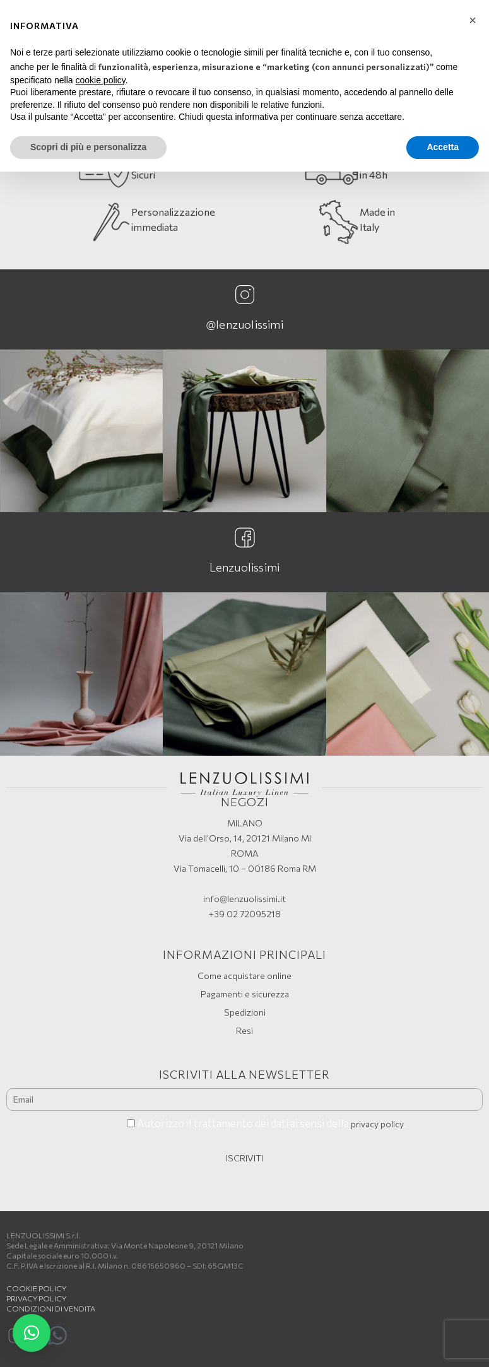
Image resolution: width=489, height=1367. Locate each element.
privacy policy (377, 1123)
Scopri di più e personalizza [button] (88, 147)
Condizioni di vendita (50, 1308)
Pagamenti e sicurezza (245, 994)
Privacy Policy (36, 1298)
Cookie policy (36, 1288)
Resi (244, 1030)
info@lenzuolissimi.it (244, 898)
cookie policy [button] (101, 80)
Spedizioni (245, 1012)
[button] (31, 1333)
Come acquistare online (244, 975)
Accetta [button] (443, 147)
